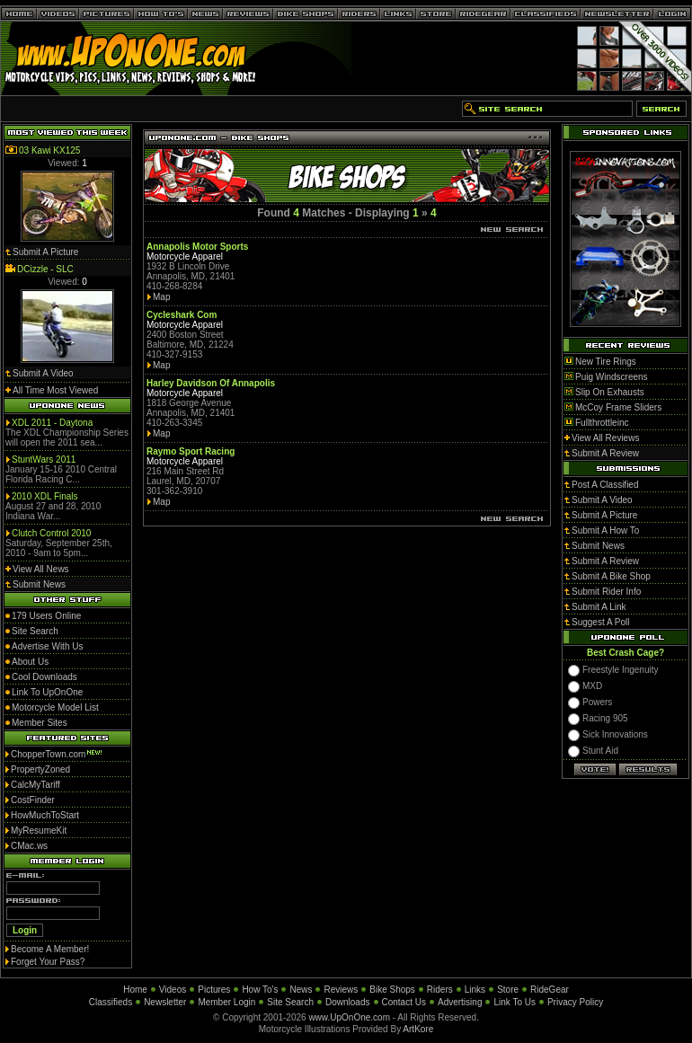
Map (161, 297)
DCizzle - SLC (45, 269)
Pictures (214, 989)
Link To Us (514, 1002)
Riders (440, 989)
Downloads (347, 1002)
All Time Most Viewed (55, 390)
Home (135, 989)
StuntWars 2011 (43, 459)
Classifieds (110, 1002)
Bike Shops (392, 989)
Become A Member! (50, 949)
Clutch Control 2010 (51, 533)
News (300, 989)
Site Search (290, 1002)
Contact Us (404, 1002)
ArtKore (418, 1029)
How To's (260, 989)
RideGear (549, 989)
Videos (172, 989)
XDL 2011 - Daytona (52, 423)
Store (508, 989)
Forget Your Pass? (47, 962)
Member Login (226, 1002)
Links (475, 989)
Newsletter (165, 1002)
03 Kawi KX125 (49, 150)
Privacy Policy (575, 1002)
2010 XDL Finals (45, 496)
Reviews (341, 989)
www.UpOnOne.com (349, 1017)
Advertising (460, 1002)
